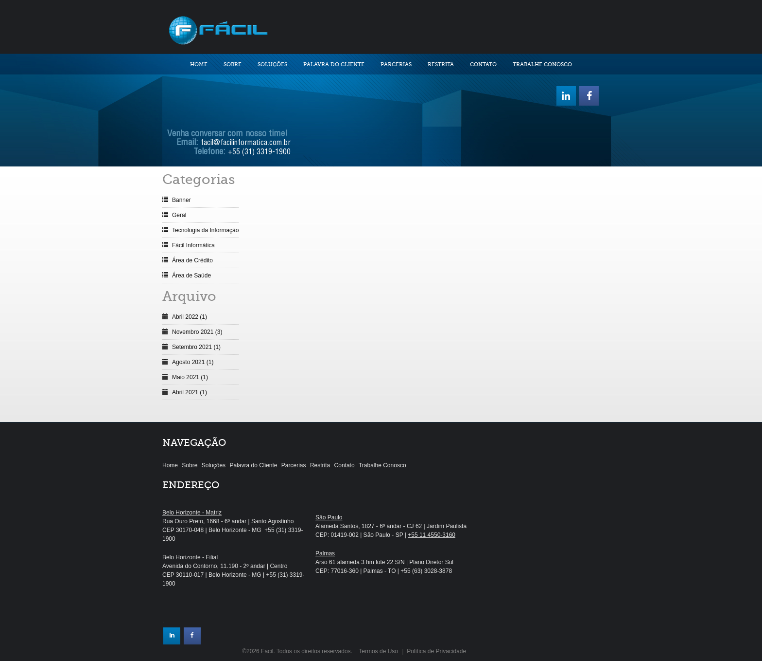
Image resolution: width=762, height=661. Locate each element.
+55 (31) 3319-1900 (259, 153)
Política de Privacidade (436, 651)
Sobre (233, 64)
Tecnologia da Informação (205, 230)
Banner (181, 200)
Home (199, 64)
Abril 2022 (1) (189, 316)
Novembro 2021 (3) (197, 332)
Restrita (441, 64)
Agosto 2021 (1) (192, 362)
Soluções (272, 64)
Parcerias (396, 64)
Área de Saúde (191, 275)
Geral (179, 215)
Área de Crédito (192, 260)
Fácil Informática (193, 245)
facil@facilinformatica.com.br (246, 143)
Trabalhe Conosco (542, 64)
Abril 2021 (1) (189, 392)
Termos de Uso (378, 651)
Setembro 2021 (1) (196, 347)
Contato (483, 64)
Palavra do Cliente (333, 64)
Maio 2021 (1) (190, 377)
